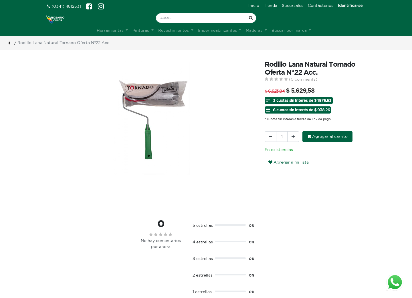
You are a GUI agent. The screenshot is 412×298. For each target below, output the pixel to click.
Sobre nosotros (144, 257)
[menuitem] (254, 5)
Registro (218, 263)
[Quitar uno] (270, 136)
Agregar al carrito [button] (327, 136)
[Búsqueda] (250, 18)
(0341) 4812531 (64, 6)
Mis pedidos (222, 269)
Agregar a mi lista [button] (288, 162)
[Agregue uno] (293, 136)
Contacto (138, 269)
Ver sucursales (60, 257)
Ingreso (217, 257)
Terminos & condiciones (152, 263)
